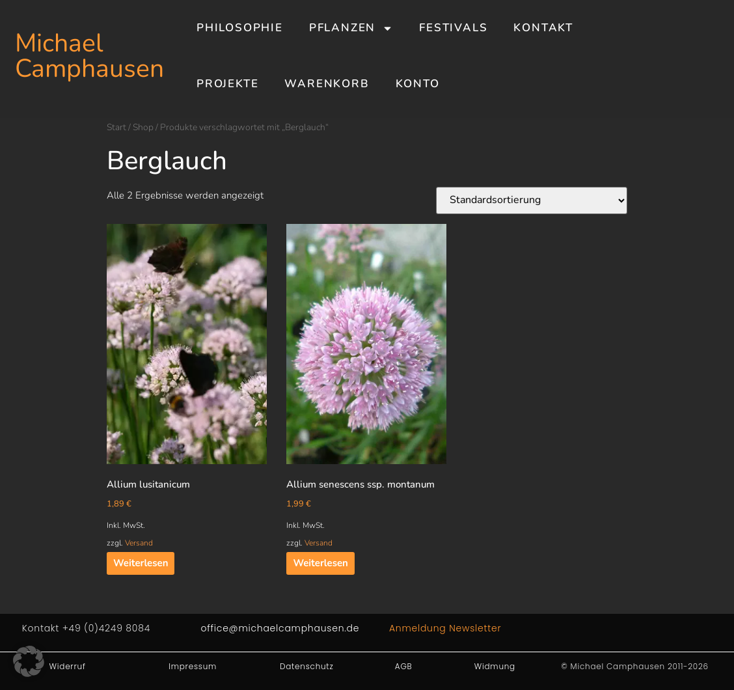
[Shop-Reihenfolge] (531, 200)
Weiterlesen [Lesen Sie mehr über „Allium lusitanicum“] (140, 563)
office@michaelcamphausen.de (279, 628)
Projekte (227, 83)
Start (116, 127)
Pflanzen (351, 28)
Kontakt (543, 27)
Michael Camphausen (89, 56)
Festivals (453, 27)
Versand (139, 543)
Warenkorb (326, 83)
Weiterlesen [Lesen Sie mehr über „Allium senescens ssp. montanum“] (320, 563)
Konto (418, 83)
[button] (28, 661)
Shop (143, 127)
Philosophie (240, 27)
